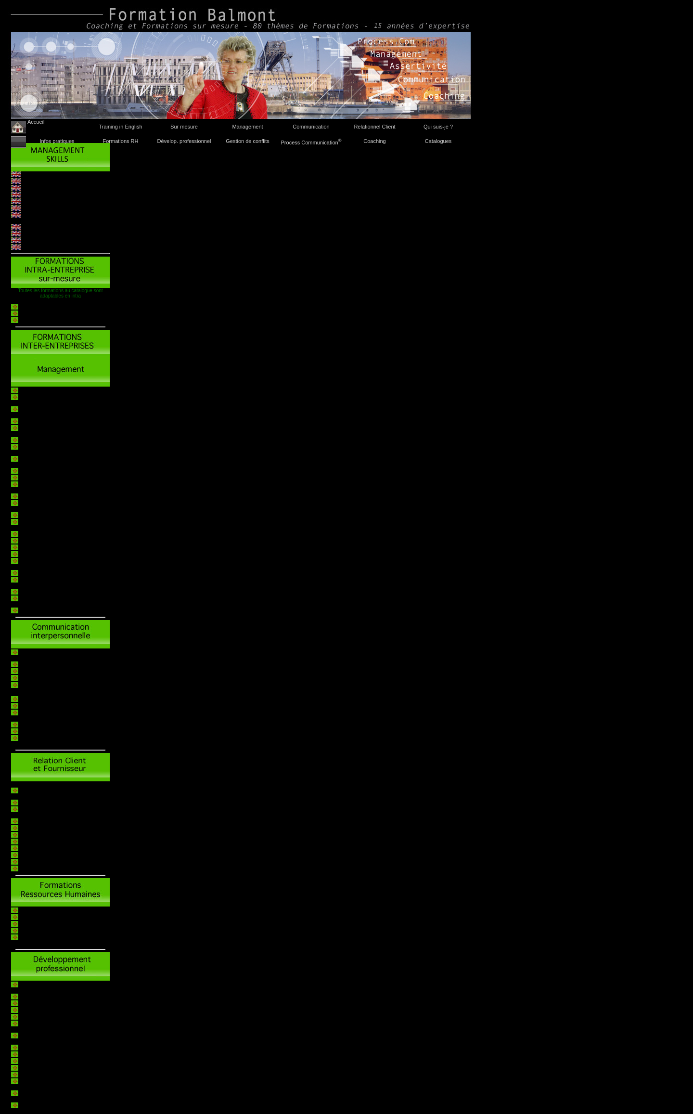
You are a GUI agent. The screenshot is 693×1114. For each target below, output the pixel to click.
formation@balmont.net (378, 215)
